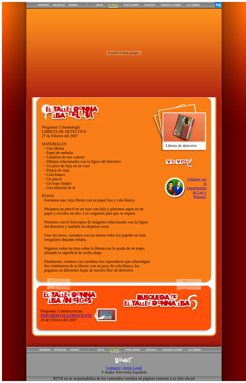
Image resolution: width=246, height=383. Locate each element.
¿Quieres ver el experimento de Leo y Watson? (196, 188)
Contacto (113, 368)
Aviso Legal (132, 368)
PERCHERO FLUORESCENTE (66, 315)
